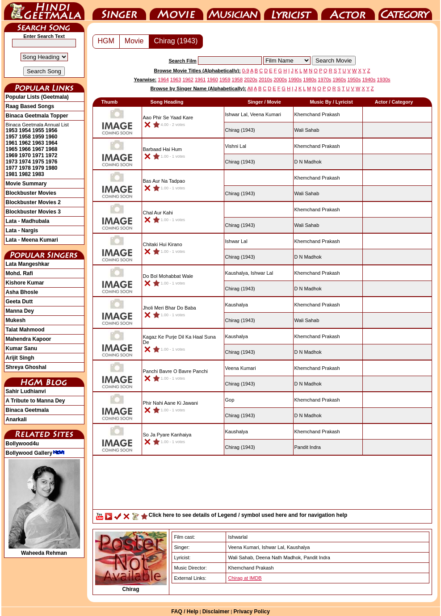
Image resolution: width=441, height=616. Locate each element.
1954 (25, 130)
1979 (38, 168)
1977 (12, 168)
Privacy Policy (251, 611)
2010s (265, 79)
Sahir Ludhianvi (26, 391)
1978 (25, 168)
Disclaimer (216, 611)
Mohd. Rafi (19, 273)
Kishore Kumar (25, 283)
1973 (12, 162)
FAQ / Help (184, 611)
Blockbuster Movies (31, 193)
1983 (38, 174)
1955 (38, 130)
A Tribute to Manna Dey (35, 401)
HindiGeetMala (44, 10)
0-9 (245, 70)
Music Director (233, 10)
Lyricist (291, 10)
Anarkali (16, 419)
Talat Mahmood (25, 330)
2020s (250, 79)
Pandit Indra (307, 447)
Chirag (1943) (176, 41)
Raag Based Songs (30, 106)
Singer (119, 10)
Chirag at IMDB (245, 578)
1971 (38, 155)
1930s (384, 79)
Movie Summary (26, 183)
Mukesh (16, 320)
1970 (25, 155)
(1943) (240, 130)
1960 (52, 137)
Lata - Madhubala (28, 221)
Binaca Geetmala (27, 410)
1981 (12, 174)
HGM (106, 41)
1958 (25, 137)
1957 (12, 137)
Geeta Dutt (19, 301)
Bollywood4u (22, 443)
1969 (12, 155)
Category (405, 10)
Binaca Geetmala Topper (37, 116)
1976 (52, 162)
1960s (339, 79)
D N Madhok (308, 161)
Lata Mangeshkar (28, 264)
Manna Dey (20, 311)
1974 (25, 162)
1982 (25, 174)
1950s (354, 79)
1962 (25, 143)
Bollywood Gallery (35, 453)
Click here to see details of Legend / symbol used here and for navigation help (248, 515)
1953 (12, 130)
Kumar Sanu (22, 348)
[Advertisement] (262, 485)
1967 (38, 149)
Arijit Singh (20, 358)
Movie (176, 10)
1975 (38, 162)
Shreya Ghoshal (26, 367)
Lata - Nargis (22, 230)
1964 (52, 143)
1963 (38, 143)
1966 (25, 149)
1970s (324, 79)
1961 (12, 143)
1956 (52, 130)
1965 (12, 149)
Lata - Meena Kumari (32, 240)
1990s (295, 79)
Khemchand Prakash (317, 114)
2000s (280, 79)
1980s (309, 79)
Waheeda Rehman (44, 550)
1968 (52, 149)
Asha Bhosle (22, 292)
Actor (348, 10)
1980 (52, 168)
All (249, 88)
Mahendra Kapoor (28, 339)
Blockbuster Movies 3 (33, 212)
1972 (52, 155)
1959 (38, 137)
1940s (369, 79)
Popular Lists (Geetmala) (37, 97)
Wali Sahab (306, 130)
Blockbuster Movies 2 (33, 202)
